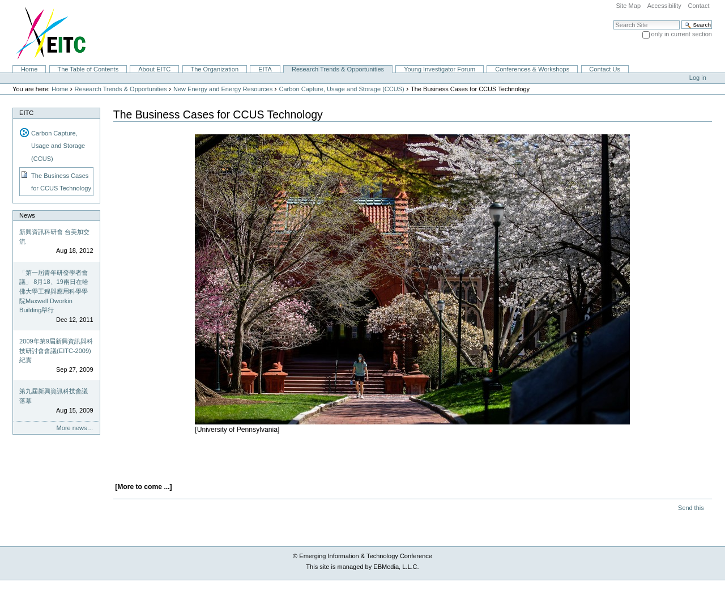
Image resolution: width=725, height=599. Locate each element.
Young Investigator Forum (439, 69)
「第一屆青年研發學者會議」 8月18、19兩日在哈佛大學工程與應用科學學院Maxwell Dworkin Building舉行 (53, 291)
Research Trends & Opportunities (338, 69)
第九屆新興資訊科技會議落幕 (53, 396)
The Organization (214, 69)
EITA (265, 69)
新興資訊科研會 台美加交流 (54, 236)
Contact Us (604, 69)
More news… (75, 427)
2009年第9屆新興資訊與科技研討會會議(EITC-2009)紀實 (56, 350)
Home (29, 69)
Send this (690, 507)
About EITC (154, 69)
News (27, 215)
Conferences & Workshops (532, 69)
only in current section (681, 34)
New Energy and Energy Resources (222, 89)
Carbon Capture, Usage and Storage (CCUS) (341, 89)
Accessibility (664, 5)
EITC (26, 112)
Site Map (628, 5)
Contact (698, 5)
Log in (697, 77)
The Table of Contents (87, 69)
